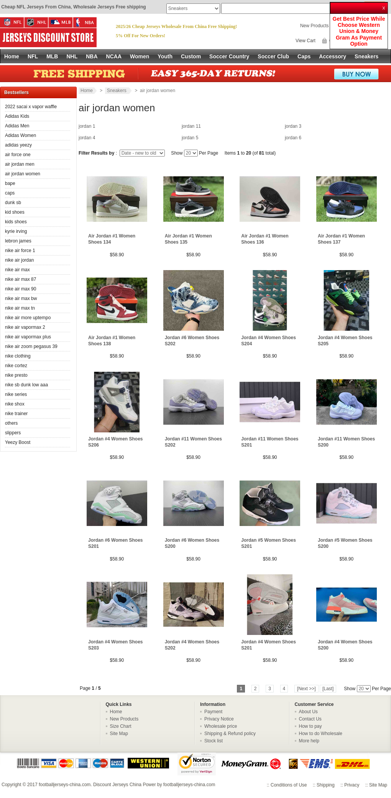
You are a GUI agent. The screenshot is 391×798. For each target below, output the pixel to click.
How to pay (310, 726)
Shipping (326, 785)
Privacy (351, 785)
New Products (314, 25)
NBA (91, 56)
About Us (308, 711)
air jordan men (19, 164)
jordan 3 (293, 126)
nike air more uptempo (28, 317)
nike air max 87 (20, 279)
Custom (191, 56)
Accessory (332, 56)
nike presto (16, 375)
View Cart (305, 40)
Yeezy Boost (17, 442)
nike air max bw (21, 298)
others (11, 423)
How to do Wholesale (320, 733)
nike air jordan (19, 260)
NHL (71, 56)
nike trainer (16, 413)
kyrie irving (16, 231)
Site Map (119, 733)
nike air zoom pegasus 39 (31, 346)
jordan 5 (190, 137)
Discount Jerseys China (117, 784)
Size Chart (120, 726)
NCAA (114, 56)
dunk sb (13, 202)
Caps (303, 56)
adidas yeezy (18, 145)
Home (11, 56)
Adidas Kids (17, 116)
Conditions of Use (289, 785)
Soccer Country (229, 56)
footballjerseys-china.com (64, 784)
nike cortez (16, 365)
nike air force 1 (20, 250)
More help (309, 741)
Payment (213, 711)
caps (10, 193)
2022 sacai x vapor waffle (31, 106)
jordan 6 (293, 137)
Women (139, 56)
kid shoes (15, 212)
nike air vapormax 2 (25, 327)
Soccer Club (273, 56)
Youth (165, 56)
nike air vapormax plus (28, 337)
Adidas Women (20, 135)
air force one (18, 154)
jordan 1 (87, 126)
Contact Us (310, 719)
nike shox (15, 404)
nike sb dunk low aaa (26, 384)
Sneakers (366, 56)
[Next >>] (306, 688)
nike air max (17, 269)
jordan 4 (87, 137)
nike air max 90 (20, 289)
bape (10, 183)
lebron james (18, 241)
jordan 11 (191, 126)
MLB (52, 56)
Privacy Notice (219, 719)
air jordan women (22, 173)
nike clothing (18, 356)
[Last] (328, 688)
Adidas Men (17, 126)
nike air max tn (20, 308)
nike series (16, 394)
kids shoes (16, 221)
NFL (33, 56)
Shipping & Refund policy (230, 733)
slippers (13, 432)
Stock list (213, 741)
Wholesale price (220, 726)
